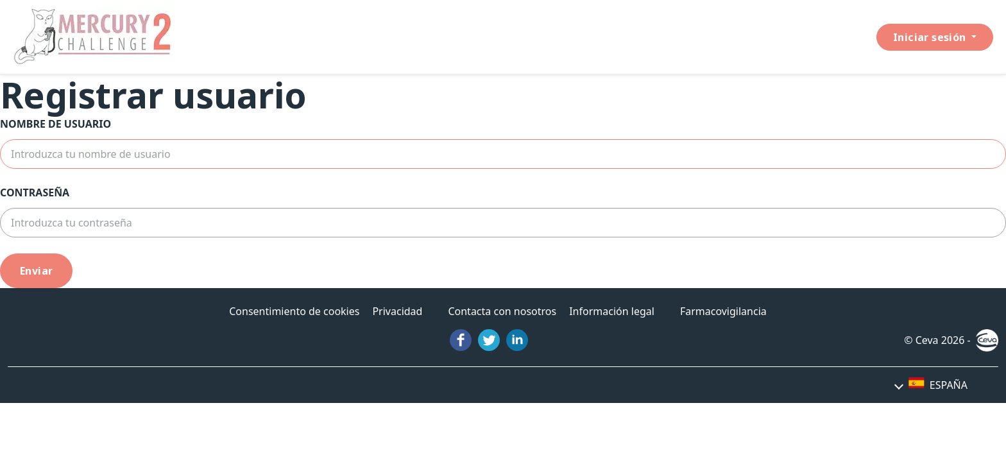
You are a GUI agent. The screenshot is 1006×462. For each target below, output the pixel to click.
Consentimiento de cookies (294, 311)
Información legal (611, 311)
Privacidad (397, 311)
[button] (932, 385)
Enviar (36, 271)
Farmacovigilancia (723, 311)
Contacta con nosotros (502, 311)
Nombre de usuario (55, 124)
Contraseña (34, 192)
